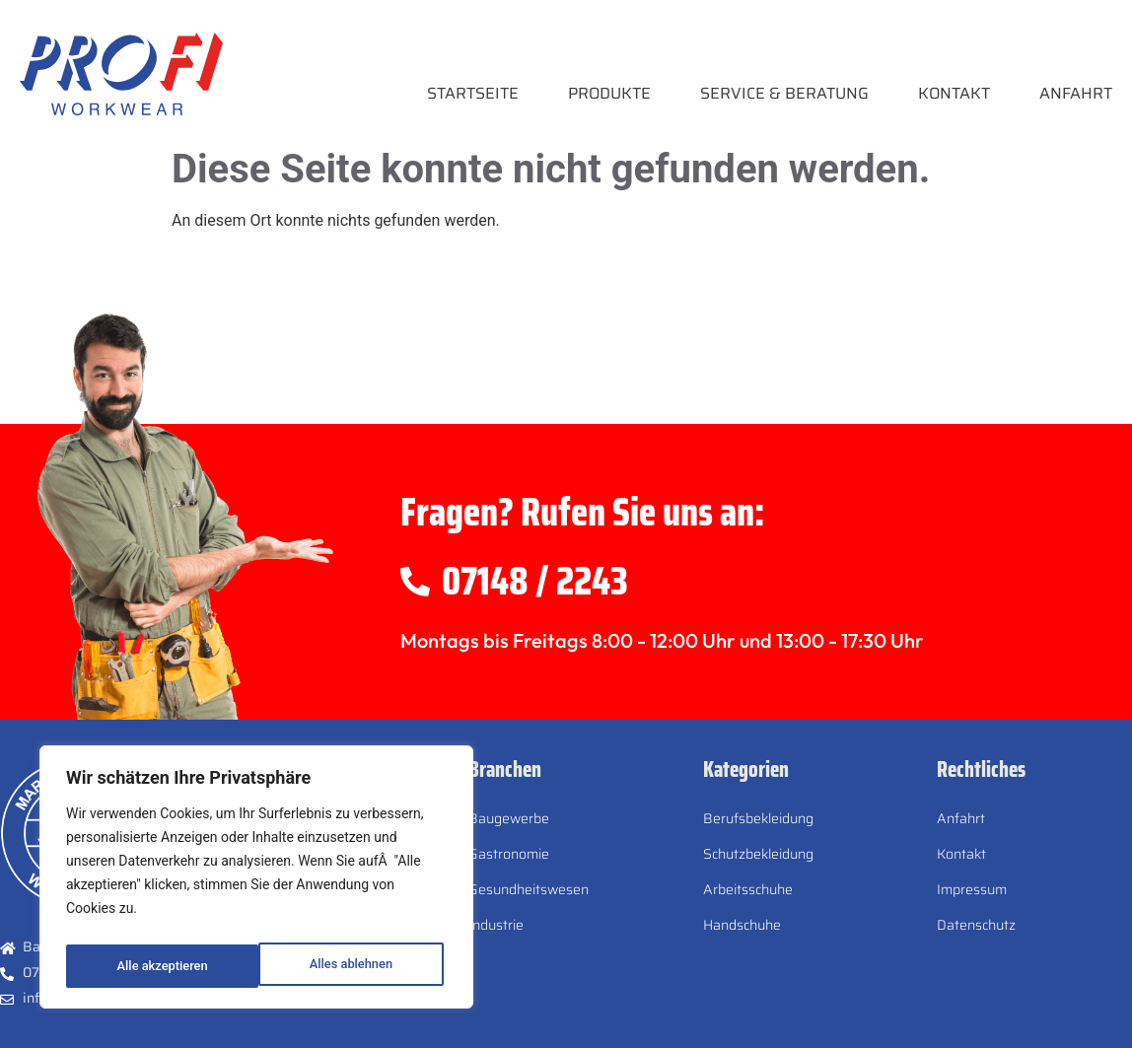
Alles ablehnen (156, 966)
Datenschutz (976, 925)
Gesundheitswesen (528, 889)
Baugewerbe (508, 818)
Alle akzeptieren (351, 966)
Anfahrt (1075, 93)
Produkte (609, 93)
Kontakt (954, 93)
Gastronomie (508, 854)
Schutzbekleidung (758, 854)
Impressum (972, 889)
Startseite (473, 93)
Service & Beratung (784, 93)
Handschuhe (742, 925)
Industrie (496, 925)
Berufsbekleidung (758, 818)
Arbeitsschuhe (748, 889)
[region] (256, 881)
